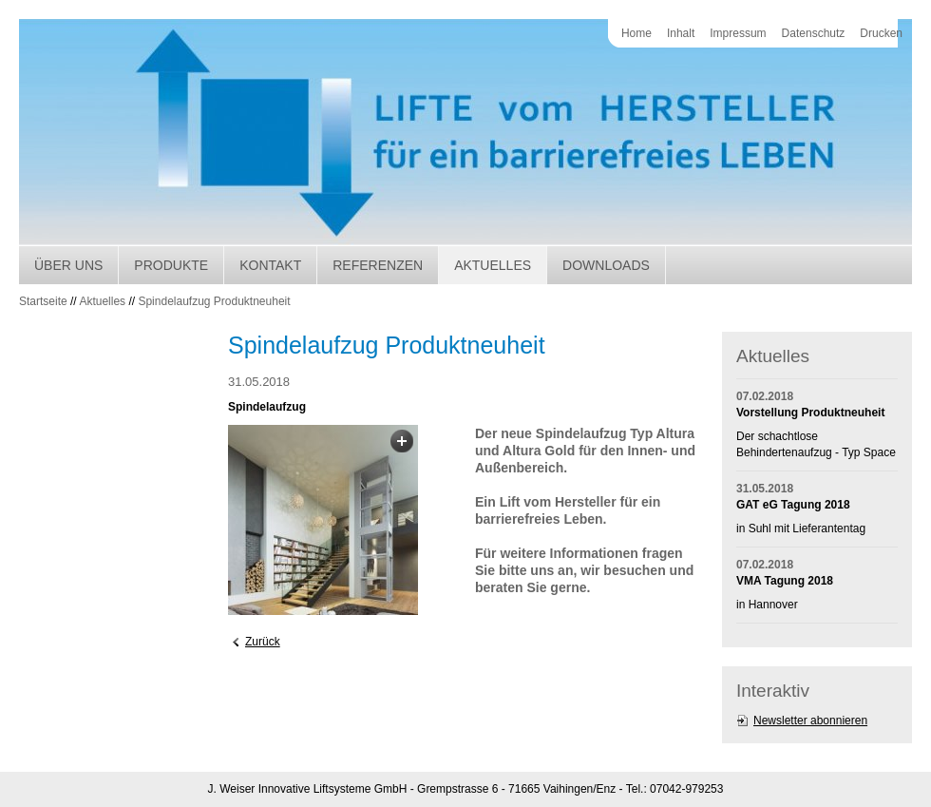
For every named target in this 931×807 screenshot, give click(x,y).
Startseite (43, 301)
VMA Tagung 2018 (784, 580)
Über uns (68, 265)
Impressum (738, 33)
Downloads (606, 265)
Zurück (262, 641)
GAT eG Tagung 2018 (793, 504)
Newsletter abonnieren (810, 720)
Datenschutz (814, 33)
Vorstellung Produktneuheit (810, 412)
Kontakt (270, 265)
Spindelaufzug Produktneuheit (214, 301)
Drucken (881, 33)
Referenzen (377, 265)
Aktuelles (492, 265)
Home (636, 33)
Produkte (171, 265)
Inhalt (680, 33)
